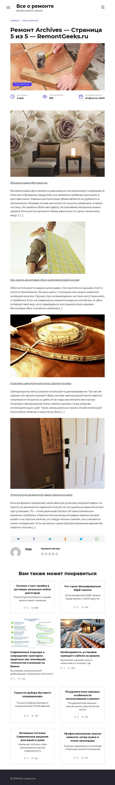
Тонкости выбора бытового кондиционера (32, 693)
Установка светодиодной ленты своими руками (40, 383)
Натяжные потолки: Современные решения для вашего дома (32, 734)
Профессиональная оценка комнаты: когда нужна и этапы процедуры (82, 734)
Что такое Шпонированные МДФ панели (82, 588)
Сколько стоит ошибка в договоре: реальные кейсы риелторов (32, 589)
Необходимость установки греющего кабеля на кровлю (80, 653)
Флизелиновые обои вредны (28, 182)
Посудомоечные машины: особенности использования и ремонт (82, 693)
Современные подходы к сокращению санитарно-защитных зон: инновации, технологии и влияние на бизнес (28, 658)
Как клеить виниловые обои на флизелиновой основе (44, 279)
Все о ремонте (35, 6)
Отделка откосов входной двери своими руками (41, 494)
